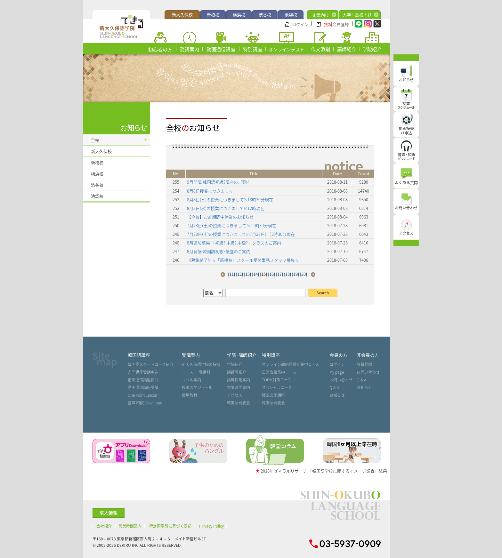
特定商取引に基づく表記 (170, 526)
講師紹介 (346, 49)
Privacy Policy (211, 526)
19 (295, 274)
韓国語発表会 (238, 403)
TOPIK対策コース (276, 380)
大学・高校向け (357, 15)
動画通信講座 (220, 49)
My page (336, 372)
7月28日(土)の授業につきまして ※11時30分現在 (231, 225)
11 (231, 274)
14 (255, 274)
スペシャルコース (277, 387)
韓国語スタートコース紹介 (151, 364)
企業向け (320, 15)
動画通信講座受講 (143, 387)
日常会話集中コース (279, 372)
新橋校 (213, 15)
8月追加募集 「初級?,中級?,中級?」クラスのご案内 (234, 243)
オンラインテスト (286, 49)
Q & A (334, 387)
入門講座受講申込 (143, 372)
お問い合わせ (340, 380)
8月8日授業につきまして (210, 191)
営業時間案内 (238, 387)
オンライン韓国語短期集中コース (290, 364)
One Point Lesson (142, 395)
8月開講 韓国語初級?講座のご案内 (218, 251)
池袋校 (291, 15)
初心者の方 (160, 49)
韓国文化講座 (273, 395)
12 (239, 274)
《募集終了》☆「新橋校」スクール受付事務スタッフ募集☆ (243, 260)
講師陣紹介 (236, 372)
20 (303, 274)
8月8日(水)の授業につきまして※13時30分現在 (230, 199)
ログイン (300, 24)
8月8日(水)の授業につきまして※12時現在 (225, 208)
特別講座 (252, 49)
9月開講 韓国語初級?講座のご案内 (218, 182)
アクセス (234, 395)
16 (271, 274)
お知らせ (337, 395)
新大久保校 (182, 15)
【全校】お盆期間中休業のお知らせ (220, 217)
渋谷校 (265, 15)
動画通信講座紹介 (143, 380)
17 (279, 274)
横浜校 (239, 15)
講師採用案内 (238, 380)
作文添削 (320, 49)
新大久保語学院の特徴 (201, 364)
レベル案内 (191, 380)
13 (247, 274)
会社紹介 (104, 526)
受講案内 (189, 49)
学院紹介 (372, 49)
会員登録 (336, 24)
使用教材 (189, 395)
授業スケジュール (197, 387)
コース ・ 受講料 (196, 372)
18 (287, 274)
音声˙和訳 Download (145, 403)
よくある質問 (406, 183)
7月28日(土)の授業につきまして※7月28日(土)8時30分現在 (241, 234)
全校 (95, 140)
